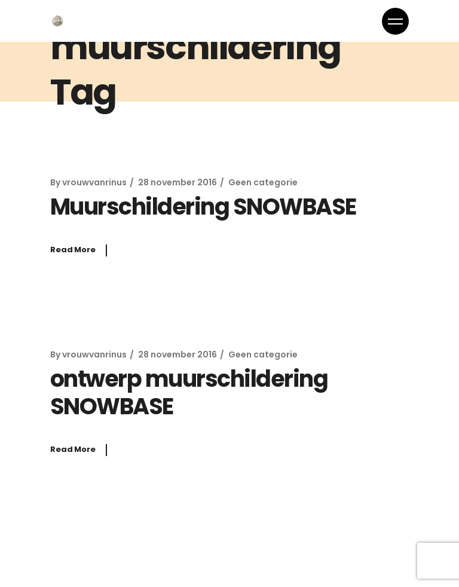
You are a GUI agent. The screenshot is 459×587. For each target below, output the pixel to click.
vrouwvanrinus (94, 182)
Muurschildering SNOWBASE (203, 206)
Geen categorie (263, 182)
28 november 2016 (177, 182)
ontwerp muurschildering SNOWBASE (189, 392)
